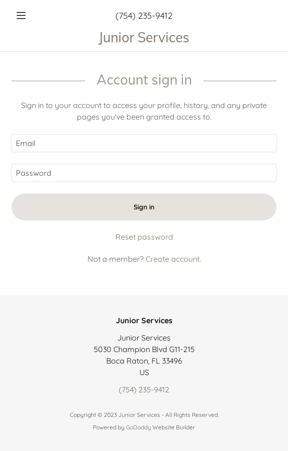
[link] (144, 37)
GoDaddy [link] (138, 427)
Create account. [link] (173, 259)
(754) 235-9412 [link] (144, 15)
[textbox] (144, 143)
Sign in (144, 207)
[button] (31, 15)
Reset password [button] (144, 237)
